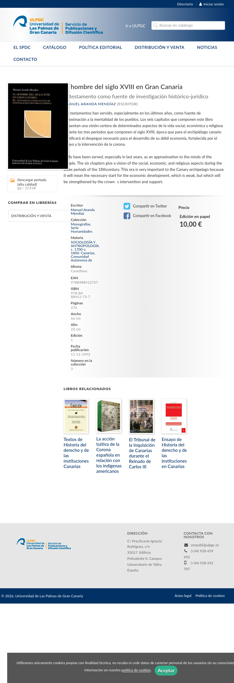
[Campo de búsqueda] (188, 25)
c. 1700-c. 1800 (79, 251)
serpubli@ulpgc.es (205, 545)
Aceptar (166, 670)
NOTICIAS (207, 47)
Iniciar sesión (211, 4)
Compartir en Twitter (145, 206)
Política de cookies (210, 595)
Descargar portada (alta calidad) (30, 183)
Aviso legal (183, 595)
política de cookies (136, 670)
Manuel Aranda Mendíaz (90, 104)
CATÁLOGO (54, 47)
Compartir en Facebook (147, 216)
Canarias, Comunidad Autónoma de (83, 256)
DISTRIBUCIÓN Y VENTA (159, 47)
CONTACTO (25, 59)
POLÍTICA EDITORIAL (100, 47)
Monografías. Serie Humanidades (81, 227)
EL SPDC (22, 47)
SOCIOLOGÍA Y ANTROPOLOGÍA (85, 244)
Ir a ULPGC (135, 25)
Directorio (185, 4)
